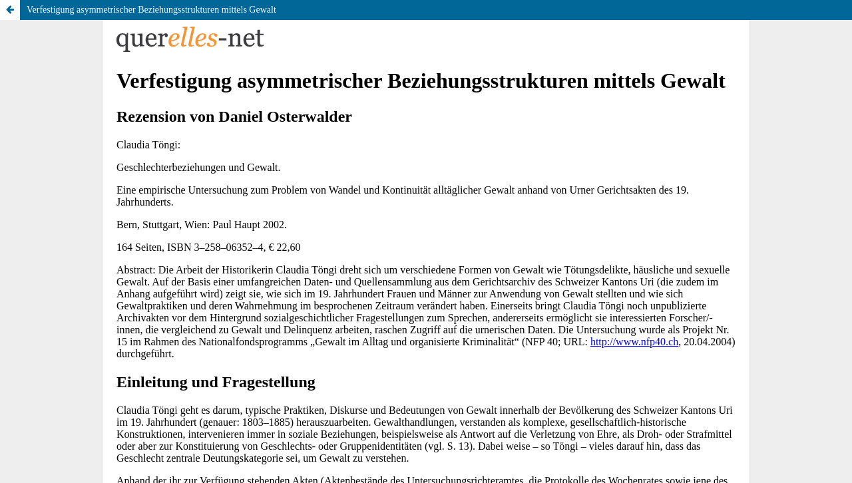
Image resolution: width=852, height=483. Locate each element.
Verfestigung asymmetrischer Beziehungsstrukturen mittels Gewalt (151, 10)
